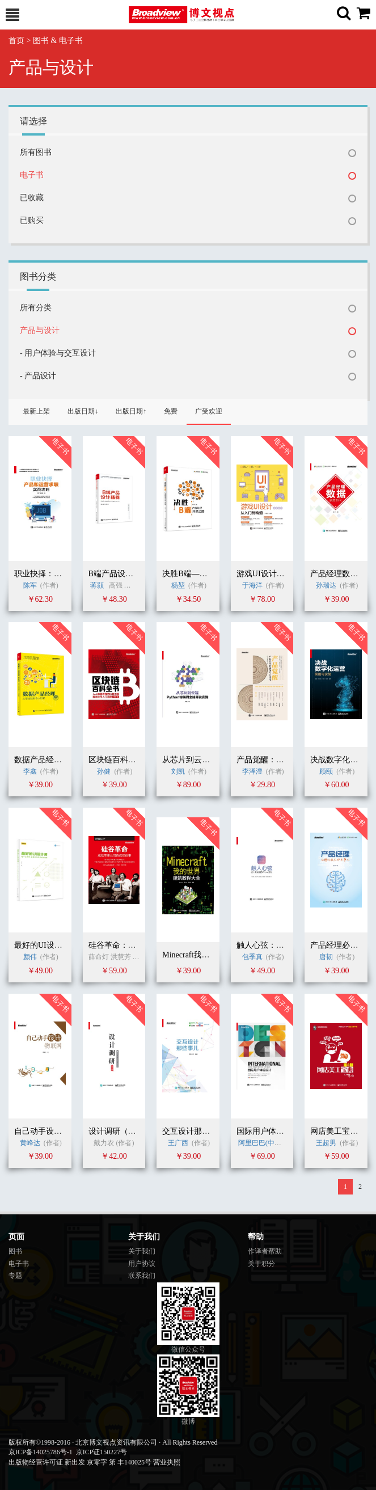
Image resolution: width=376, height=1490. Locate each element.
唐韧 (326, 957)
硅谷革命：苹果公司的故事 (136, 945)
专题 (15, 1276)
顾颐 (326, 771)
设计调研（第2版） (122, 1131)
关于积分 (261, 1264)
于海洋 (252, 585)
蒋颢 (97, 585)
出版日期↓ (82, 411)
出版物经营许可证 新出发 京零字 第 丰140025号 (80, 1462)
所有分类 (36, 307)
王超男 (326, 1143)
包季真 (252, 957)
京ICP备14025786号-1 (41, 1452)
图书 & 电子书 (58, 40)
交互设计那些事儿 (194, 1131)
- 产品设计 (38, 376)
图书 (15, 1251)
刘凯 (178, 771)
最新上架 (36, 411)
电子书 (32, 175)
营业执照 (166, 1462)
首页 (16, 40)
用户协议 (141, 1264)
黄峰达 (30, 1143)
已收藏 (32, 197)
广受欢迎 (208, 411)
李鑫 (30, 771)
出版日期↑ (131, 411)
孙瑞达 (326, 585)
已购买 (32, 220)
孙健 (104, 771)
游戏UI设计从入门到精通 (280, 573)
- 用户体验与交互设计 (58, 353)
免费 (171, 411)
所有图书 (36, 152)
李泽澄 (252, 771)
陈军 (30, 585)
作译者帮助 (265, 1251)
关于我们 (141, 1251)
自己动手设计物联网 (50, 1131)
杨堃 (178, 585)
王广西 (178, 1143)
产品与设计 (40, 330)
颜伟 (30, 957)
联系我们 (141, 1276)
